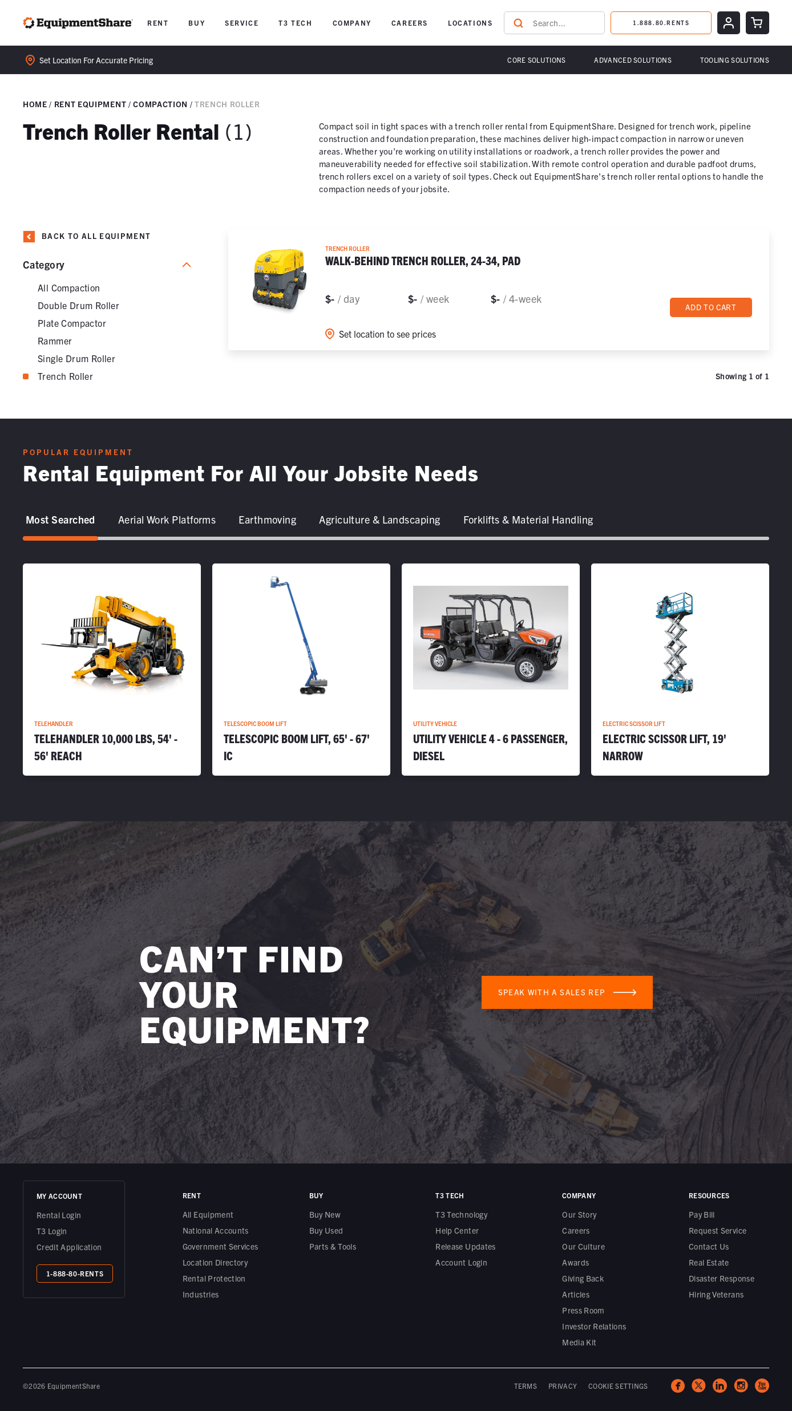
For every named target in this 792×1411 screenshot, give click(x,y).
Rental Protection (214, 1278)
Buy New (325, 1214)
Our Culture (583, 1246)
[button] (158, 23)
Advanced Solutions (632, 59)
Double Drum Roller (78, 305)
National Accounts (216, 1230)
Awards (575, 1262)
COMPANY (352, 22)
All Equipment (208, 1214)
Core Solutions (536, 59)
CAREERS (409, 22)
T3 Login (52, 1231)
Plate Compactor (72, 323)
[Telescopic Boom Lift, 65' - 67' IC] (301, 669)
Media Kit (579, 1342)
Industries (201, 1294)
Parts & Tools (333, 1246)
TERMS (526, 1385)
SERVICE (241, 22)
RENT (157, 22)
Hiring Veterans (716, 1294)
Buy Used (326, 1230)
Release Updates (465, 1246)
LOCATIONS (470, 22)
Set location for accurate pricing (89, 60)
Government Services (220, 1246)
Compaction (160, 104)
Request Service (717, 1230)
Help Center (457, 1230)
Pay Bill (702, 1214)
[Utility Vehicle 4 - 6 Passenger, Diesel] (491, 669)
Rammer (55, 340)
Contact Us (709, 1246)
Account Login (461, 1262)
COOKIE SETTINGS (618, 1385)
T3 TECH (295, 22)
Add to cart (711, 307)
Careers (575, 1230)
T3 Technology (461, 1214)
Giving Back (583, 1278)
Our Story (579, 1214)
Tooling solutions (734, 59)
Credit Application (69, 1247)
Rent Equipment (90, 104)
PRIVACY (562, 1385)
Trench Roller (65, 376)
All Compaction (69, 287)
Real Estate (709, 1262)
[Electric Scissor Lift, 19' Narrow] (680, 669)
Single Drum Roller (76, 358)
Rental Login (59, 1215)
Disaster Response (721, 1278)
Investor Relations (594, 1326)
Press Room (583, 1310)
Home (35, 104)
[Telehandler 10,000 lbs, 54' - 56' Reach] (112, 669)
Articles (575, 1294)
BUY (196, 22)
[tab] (60, 520)
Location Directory (215, 1262)
